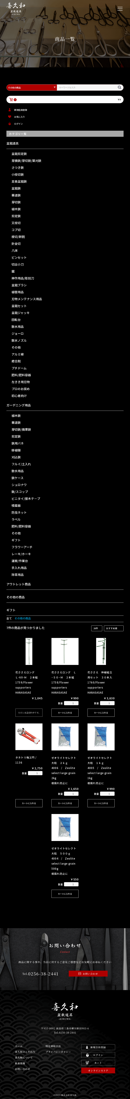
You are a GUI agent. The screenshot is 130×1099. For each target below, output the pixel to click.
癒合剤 (16, 361)
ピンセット (19, 257)
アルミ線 (18, 354)
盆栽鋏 (16, 188)
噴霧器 (16, 505)
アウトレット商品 (18, 584)
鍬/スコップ (20, 491)
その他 (16, 347)
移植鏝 (16, 450)
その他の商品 (15, 597)
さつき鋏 (18, 167)
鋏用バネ (18, 443)
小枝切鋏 (18, 174)
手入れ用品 (19, 567)
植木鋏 (16, 209)
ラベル (16, 519)
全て (9, 618)
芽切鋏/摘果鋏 (21, 429)
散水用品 (18, 326)
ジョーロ (18, 333)
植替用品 (18, 292)
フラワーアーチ (22, 547)
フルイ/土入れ (21, 464)
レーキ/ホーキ (21, 554)
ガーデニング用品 (18, 405)
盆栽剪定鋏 (19, 153)
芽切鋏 (16, 202)
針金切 (16, 243)
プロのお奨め (21, 389)
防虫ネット (19, 512)
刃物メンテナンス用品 (27, 299)
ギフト (16, 540)
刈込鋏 (16, 457)
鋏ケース (18, 478)
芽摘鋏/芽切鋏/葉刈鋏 (26, 160)
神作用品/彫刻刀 (23, 278)
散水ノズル (19, 340)
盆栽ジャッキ (21, 312)
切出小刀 (18, 264)
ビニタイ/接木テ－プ (26, 498)
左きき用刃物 (21, 382)
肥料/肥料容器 (21, 375)
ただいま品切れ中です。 (29, 712)
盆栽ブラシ (19, 285)
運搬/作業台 (20, 561)
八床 (15, 250)
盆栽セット (19, 306)
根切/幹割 (18, 236)
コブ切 (16, 229)
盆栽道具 (12, 143)
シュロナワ (19, 484)
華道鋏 (16, 195)
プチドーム (19, 368)
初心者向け (19, 395)
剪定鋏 (16, 216)
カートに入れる (65, 712)
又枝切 (16, 223)
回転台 (16, 319)
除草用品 (18, 574)
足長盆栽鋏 (19, 181)
